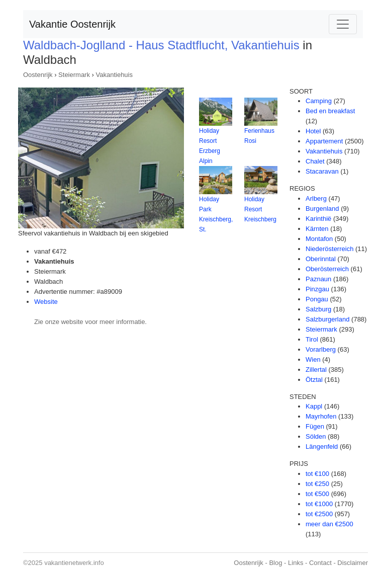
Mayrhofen (321, 416)
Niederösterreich (329, 249)
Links (295, 562)
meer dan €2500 (329, 524)
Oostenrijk (38, 74)
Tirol (312, 339)
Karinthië (318, 218)
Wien (313, 359)
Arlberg (316, 198)
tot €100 (317, 473)
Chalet (315, 161)
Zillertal (316, 369)
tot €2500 (319, 514)
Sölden (316, 436)
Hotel (313, 131)
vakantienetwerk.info (74, 562)
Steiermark (74, 74)
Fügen (315, 426)
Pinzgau (317, 289)
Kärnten (317, 228)
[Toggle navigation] (343, 24)
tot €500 (317, 494)
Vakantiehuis (114, 74)
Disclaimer (352, 562)
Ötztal (314, 379)
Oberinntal (321, 259)
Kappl (314, 406)
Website (46, 301)
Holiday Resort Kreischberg (260, 209)
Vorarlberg (321, 349)
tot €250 (317, 484)
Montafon (319, 238)
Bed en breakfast (330, 111)
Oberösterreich (327, 269)
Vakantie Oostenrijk (72, 24)
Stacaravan (322, 171)
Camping (319, 101)
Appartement (324, 141)
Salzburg (318, 309)
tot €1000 (319, 504)
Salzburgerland (327, 319)
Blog (275, 562)
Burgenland (322, 208)
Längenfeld (322, 446)
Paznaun (318, 279)
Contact (320, 562)
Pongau (317, 299)
